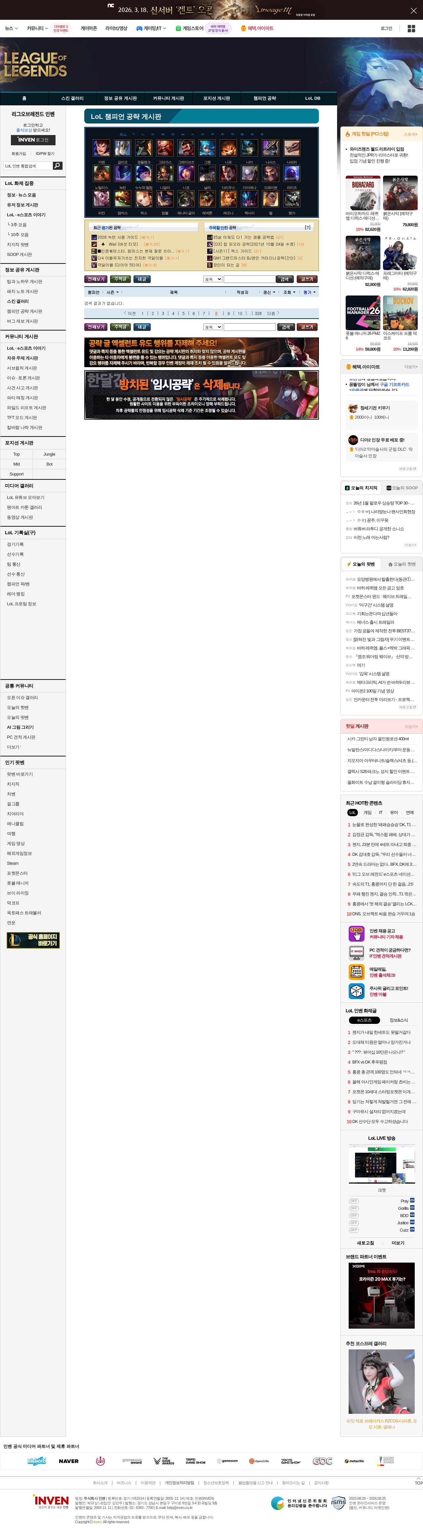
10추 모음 (18, 234)
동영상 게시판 (20, 517)
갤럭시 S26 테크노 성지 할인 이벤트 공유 (382, 771)
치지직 (13, 784)
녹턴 (122, 188)
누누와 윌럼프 (145, 188)
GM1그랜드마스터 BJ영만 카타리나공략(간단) (254, 258)
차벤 (11, 794)
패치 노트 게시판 (22, 291)
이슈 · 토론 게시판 (23, 378)
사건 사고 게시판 (22, 388)
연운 (11, 923)
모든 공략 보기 (95, 279)
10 (240, 313)
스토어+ (411, 134)
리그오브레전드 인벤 (33, 114)
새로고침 (405, 469)
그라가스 (165, 162)
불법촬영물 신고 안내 (255, 1483)
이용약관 (148, 1483)
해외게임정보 (19, 853)
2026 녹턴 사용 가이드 (117, 237)
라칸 (101, 213)
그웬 (207, 162)
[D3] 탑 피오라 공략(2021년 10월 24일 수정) (254, 244)
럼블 (165, 213)
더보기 (398, 1242)
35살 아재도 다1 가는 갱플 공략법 (243, 237)
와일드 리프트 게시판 (26, 407)
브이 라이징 (18, 893)
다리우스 (228, 188)
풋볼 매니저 (18, 883)
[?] (307, 227)
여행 (11, 833)
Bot (49, 464)
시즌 (112, 292)
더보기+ (411, 367)
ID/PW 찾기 (45, 154)
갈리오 (123, 162)
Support (16, 473)
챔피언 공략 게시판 (24, 311)
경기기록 (15, 544)
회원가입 (19, 154)
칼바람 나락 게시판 (24, 427)
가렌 (101, 162)
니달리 (165, 188)
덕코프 (13, 903)
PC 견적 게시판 (21, 737)
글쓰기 (307, 279)
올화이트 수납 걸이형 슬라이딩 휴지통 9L (382, 782)
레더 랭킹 (15, 594)
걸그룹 (13, 804)
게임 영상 (15, 843)
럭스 (143, 213)
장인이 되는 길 (226, 264)
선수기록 (15, 554)
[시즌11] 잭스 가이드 (232, 251)
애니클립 (15, 823)
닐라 (207, 188)
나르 (228, 162)
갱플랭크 (143, 162)
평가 (309, 292)
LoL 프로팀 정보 (21, 604)
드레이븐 (270, 188)
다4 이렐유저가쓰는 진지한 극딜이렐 (130, 258)
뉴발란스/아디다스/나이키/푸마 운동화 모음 (382, 749)
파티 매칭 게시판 (22, 398)
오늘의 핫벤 (18, 707)
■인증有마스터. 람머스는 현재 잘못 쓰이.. (135, 251)
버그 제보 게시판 (22, 321)
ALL (123, 133)
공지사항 (321, 1483)
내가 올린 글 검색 (142, 279)
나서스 (271, 162)
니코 (186, 188)
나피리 (292, 162)
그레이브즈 (186, 162)
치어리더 (15, 814)
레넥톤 (207, 213)
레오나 (228, 213)
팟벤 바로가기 (20, 774)
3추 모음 (16, 225)
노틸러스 (101, 188)
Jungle (49, 454)
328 (258, 313)
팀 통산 (13, 564)
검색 (57, 166)
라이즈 (292, 188)
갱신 (269, 292)
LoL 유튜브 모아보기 (25, 497)
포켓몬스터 (17, 873)
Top (16, 454)
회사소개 (100, 1483)
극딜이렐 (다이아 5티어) (119, 264)
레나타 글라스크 (189, 213)
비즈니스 (124, 1483)
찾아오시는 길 (293, 1483)
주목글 (120, 279)
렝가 (291, 213)
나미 (249, 162)
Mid (16, 464)
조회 (289, 292)
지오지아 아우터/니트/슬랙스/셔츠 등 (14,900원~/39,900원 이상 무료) (382, 760)
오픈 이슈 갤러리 (22, 697)
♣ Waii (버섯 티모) (119, 244)
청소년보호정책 (216, 1483)
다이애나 (249, 188)
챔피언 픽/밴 (18, 584)
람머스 (123, 213)
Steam (13, 863)
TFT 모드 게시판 (22, 417)
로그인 (386, 28)
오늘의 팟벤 (18, 717)
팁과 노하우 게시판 (24, 281)
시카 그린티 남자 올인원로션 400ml (377, 738)
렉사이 (249, 213)
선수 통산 (15, 574)
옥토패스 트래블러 (24, 913)
